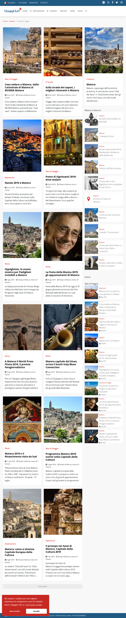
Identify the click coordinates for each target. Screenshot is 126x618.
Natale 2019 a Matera (18, 182)
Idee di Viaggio (11, 79)
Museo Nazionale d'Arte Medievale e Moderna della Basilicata (110, 152)
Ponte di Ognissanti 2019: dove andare (61, 178)
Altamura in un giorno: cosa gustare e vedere (109, 293)
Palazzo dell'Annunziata (110, 168)
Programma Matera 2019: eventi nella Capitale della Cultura (61, 456)
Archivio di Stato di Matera (102, 200)
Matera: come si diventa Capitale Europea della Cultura (19, 552)
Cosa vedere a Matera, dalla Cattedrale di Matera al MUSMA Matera (22, 87)
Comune (90, 79)
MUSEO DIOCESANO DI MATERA (110, 120)
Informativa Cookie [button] (34, 605)
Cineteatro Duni (106, 136)
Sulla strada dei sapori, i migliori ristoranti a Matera (62, 89)
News (7, 264)
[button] (10, 3)
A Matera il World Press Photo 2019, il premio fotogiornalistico (19, 364)
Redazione (33, 3)
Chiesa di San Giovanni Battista (109, 216)
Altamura (102, 288)
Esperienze (9, 177)
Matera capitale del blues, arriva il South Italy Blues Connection (61, 364)
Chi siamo (23, 3)
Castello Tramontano (109, 232)
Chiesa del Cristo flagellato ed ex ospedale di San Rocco (110, 184)
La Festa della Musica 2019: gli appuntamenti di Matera (62, 273)
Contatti (44, 3)
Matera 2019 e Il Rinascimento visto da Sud (21, 455)
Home (5, 21)
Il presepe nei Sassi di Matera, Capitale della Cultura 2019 (59, 548)
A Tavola (49, 82)
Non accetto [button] (15, 611)
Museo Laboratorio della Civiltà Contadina (110, 264)
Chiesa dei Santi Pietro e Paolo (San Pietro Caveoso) (110, 248)
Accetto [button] (36, 611)
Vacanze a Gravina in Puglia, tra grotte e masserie (108, 388)
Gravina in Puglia (105, 383)
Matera (12, 21)
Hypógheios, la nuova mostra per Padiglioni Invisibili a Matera (18, 272)
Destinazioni (10, 544)
